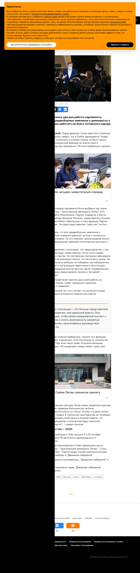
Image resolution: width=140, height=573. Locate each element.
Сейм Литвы (86, 477)
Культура (77, 518)
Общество (31, 518)
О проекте (7, 541)
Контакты (30, 541)
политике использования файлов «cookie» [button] (50, 14)
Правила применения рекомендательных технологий (27, 545)
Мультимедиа (102, 518)
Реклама (19, 541)
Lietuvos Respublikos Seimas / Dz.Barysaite (52, 104)
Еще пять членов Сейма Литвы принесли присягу (66, 392)
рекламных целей (118, 22)
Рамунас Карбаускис (38, 482)
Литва (76, 477)
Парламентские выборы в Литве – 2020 (45, 477)
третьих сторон (51, 17)
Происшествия (62, 518)
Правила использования (80, 541)
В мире (6, 518)
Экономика (45, 518)
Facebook (37, 149)
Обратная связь (61, 545)
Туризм (88, 518)
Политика (67, 477)
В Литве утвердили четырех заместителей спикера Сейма (67, 193)
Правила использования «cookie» (109, 541)
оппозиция (98, 477)
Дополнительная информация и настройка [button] (31, 45)
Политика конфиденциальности (52, 541)
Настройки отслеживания (82, 545)
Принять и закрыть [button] (120, 45)
